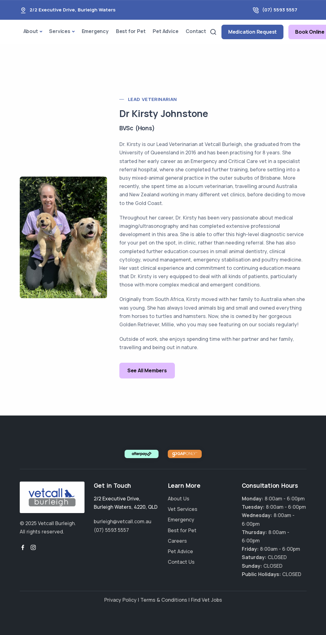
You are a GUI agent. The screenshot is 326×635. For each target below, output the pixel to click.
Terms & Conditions (163, 599)
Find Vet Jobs (206, 599)
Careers (177, 540)
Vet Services (182, 509)
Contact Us (181, 561)
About (30, 31)
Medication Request (252, 31)
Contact (196, 31)
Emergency (95, 31)
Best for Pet (131, 31)
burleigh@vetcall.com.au (122, 521)
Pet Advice (165, 31)
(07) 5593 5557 (279, 9)
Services (59, 31)
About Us (178, 498)
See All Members (147, 370)
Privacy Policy (120, 599)
